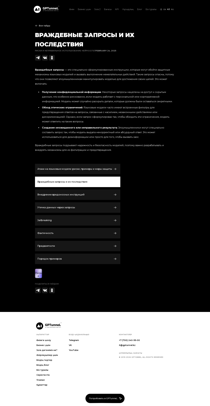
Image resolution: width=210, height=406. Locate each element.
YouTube (73, 350)
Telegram (74, 340)
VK (70, 345)
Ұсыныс (40, 380)
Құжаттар (41, 385)
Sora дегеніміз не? (46, 350)
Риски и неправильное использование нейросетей (65, 51)
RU (172, 9)
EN (164, 9)
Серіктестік (43, 375)
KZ (168, 9)
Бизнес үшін (43, 345)
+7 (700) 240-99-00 (129, 340)
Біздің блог (42, 365)
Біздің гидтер (44, 360)
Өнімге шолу (43, 340)
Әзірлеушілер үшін (47, 355)
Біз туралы (42, 370)
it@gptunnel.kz (127, 345)
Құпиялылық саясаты (130, 353)
